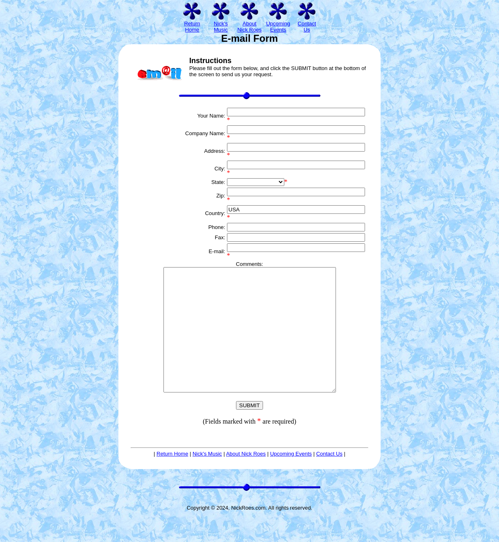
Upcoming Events (291, 478)
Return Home (172, 478)
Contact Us (329, 478)
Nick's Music (207, 478)
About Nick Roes (246, 478)
